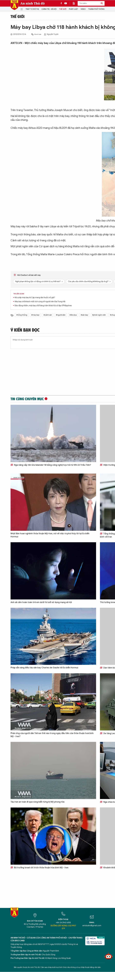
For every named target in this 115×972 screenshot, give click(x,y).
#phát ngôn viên (99, 315)
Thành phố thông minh (98, 9)
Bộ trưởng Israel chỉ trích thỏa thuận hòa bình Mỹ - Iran (39, 867)
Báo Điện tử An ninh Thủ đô (14, 5)
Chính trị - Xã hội (49, 9)
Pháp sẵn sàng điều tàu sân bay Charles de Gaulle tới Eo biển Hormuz (44, 667)
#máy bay (35, 315)
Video (83, 9)
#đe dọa (73, 315)
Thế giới (62, 9)
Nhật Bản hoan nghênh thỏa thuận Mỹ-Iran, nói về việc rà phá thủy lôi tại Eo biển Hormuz (50, 535)
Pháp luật (73, 9)
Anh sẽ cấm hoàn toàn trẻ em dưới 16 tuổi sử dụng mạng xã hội (41, 602)
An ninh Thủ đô (32, 3)
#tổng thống (21, 315)
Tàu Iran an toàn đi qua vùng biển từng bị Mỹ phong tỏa (37, 802)
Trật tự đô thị (32, 9)
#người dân (60, 315)
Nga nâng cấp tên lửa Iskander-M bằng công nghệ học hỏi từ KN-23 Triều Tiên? (51, 465)
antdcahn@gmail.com (91, 925)
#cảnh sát (48, 315)
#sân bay (84, 315)
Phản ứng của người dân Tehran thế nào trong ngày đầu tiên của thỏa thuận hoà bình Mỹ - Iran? (52, 735)
